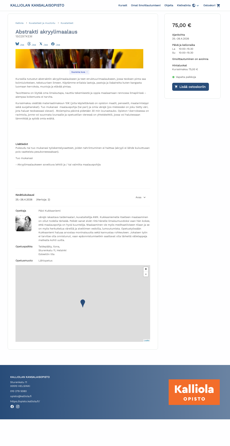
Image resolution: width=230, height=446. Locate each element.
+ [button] (146, 314)
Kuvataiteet (67, 23)
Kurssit (122, 5)
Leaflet (146, 385)
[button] (82, 242)
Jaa (19, 44)
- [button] (146, 318)
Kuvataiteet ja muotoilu (42, 23)
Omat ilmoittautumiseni (146, 5)
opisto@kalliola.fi (21, 440)
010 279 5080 (18, 435)
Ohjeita (168, 5)
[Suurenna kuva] (79, 116)
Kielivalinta (186, 5)
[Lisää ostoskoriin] (190, 87)
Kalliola (19, 23)
